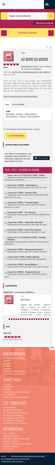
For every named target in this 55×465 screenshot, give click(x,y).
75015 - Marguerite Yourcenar (30, 249)
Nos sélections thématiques (15, 413)
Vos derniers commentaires (15, 423)
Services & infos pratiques (14, 358)
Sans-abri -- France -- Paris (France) (21, 114)
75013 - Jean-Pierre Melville (29, 230)
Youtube (7, 389)
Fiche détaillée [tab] (18, 104)
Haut (52, 347)
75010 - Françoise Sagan (28, 202)
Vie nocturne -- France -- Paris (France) (22, 116)
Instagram (7, 387)
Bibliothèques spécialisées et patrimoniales (27, 456)
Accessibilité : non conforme (12, 461)
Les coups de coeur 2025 (14, 418)
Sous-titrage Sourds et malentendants (21, 96)
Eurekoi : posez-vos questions (16, 397)
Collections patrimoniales (14, 371)
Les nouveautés (9, 407)
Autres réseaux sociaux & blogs (16, 392)
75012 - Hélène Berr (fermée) (30, 222)
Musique (7, 363)
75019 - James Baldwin (28, 264)
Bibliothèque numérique (14, 374)
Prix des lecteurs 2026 (12, 415)
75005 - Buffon (38, 175)
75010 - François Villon (27, 193)
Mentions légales (10, 446)
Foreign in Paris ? (10, 441)
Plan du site (8, 449)
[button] (49, 4)
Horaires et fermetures (13, 410)
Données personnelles (21, 444)
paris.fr (3, 456)
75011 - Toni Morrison (27, 212)
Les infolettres (9, 394)
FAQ (5, 433)
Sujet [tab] (7, 104)
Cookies (6, 444)
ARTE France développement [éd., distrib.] (31, 72)
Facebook (7, 384)
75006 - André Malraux (28, 185)
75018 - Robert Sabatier (29, 257)
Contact (12, 433)
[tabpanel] (27, 114)
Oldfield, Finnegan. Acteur (31, 312)
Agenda (6, 361)
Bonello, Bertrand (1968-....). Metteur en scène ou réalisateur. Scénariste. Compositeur (36, 307)
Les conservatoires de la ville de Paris (15, 459)
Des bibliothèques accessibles (16, 439)
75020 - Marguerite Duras (29, 272)
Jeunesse (7, 369)
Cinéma (6, 366)
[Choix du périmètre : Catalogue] (4, 16)
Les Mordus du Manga (12, 420)
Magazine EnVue (10, 436)
